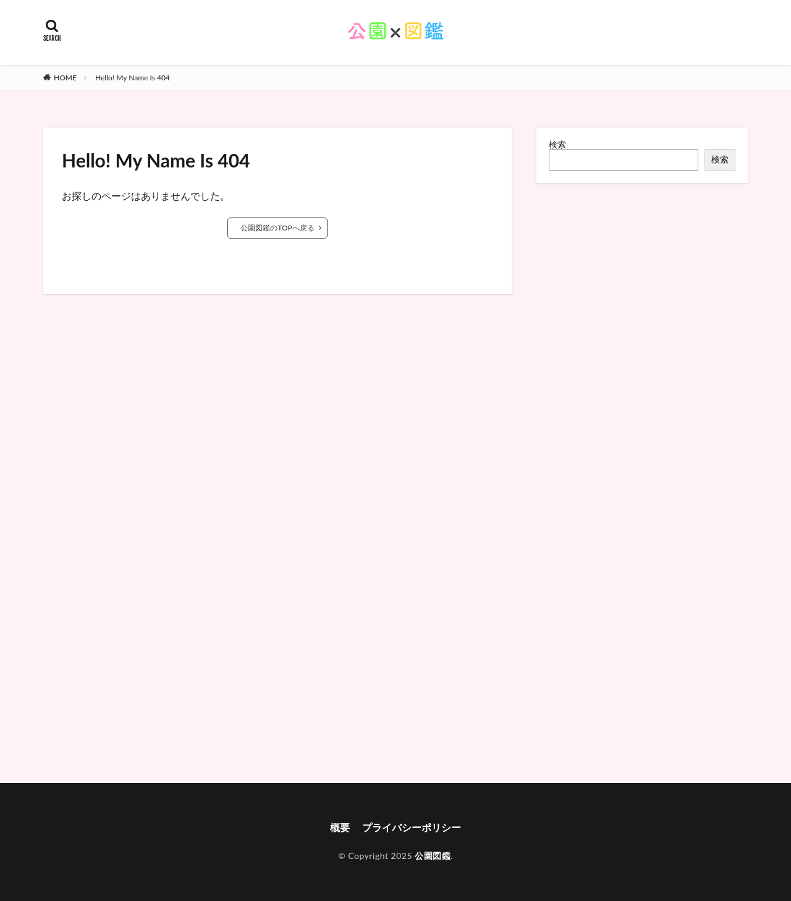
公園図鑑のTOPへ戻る (277, 227)
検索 (557, 144)
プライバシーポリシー (411, 827)
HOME (65, 77)
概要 (340, 827)
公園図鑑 (432, 855)
